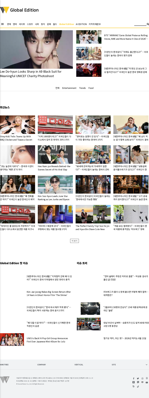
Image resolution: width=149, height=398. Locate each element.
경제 (9, 24)
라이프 (22, 24)
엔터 (15, 24)
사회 (37, 24)
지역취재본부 (95, 24)
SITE (114, 365)
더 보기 (74, 241)
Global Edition (66, 24)
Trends (82, 88)
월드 (55, 24)
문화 (49, 24)
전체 (57, 88)
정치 (43, 24)
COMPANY (41, 365)
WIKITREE (4, 365)
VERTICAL (78, 365)
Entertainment (69, 88)
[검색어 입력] (140, 24)
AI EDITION (81, 24)
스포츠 (30, 24)
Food (91, 88)
